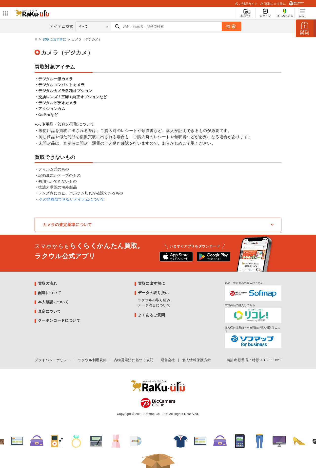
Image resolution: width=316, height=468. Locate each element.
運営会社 (168, 360)
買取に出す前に (273, 3)
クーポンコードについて (59, 320)
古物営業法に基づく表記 (134, 360)
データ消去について (154, 305)
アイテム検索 (61, 26)
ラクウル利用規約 (92, 360)
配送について (49, 293)
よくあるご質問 (151, 315)
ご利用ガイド (246, 3)
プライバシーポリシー (53, 360)
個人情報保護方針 (196, 360)
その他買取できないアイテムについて (72, 199)
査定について (49, 311)
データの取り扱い (153, 293)
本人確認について (53, 302)
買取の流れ (47, 283)
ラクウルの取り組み (154, 300)
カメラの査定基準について (67, 225)
